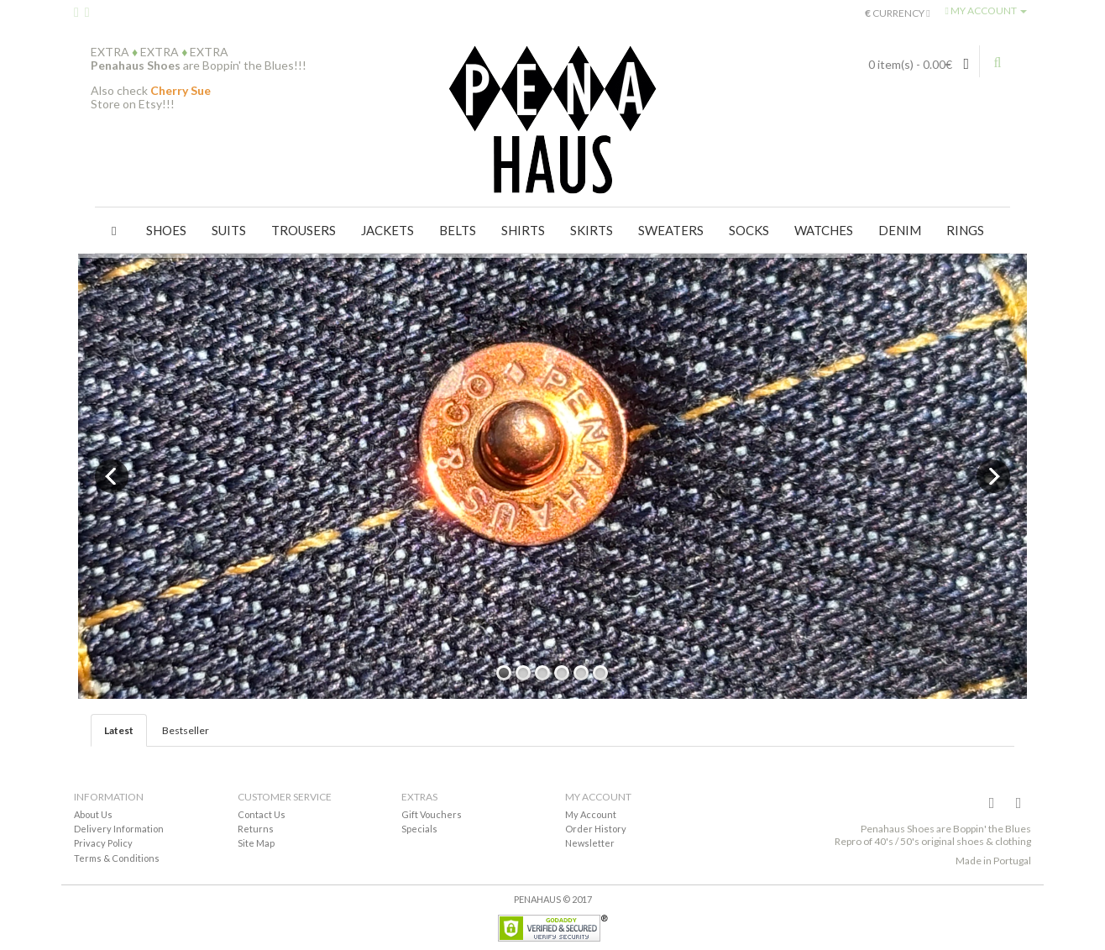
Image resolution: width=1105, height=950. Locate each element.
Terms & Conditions (117, 858)
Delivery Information (119, 828)
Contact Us (261, 814)
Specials (419, 828)
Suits (229, 230)
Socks (749, 230)
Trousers (303, 230)
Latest (119, 730)
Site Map (256, 842)
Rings (965, 230)
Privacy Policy (103, 842)
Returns (256, 828)
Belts (457, 230)
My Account (590, 814)
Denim (899, 230)
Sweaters (671, 230)
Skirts (591, 230)
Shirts (523, 230)
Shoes (166, 230)
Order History (595, 828)
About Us (93, 814)
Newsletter (590, 842)
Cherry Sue (180, 90)
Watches (823, 230)
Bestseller (185, 730)
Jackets (387, 230)
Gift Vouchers (431, 814)
